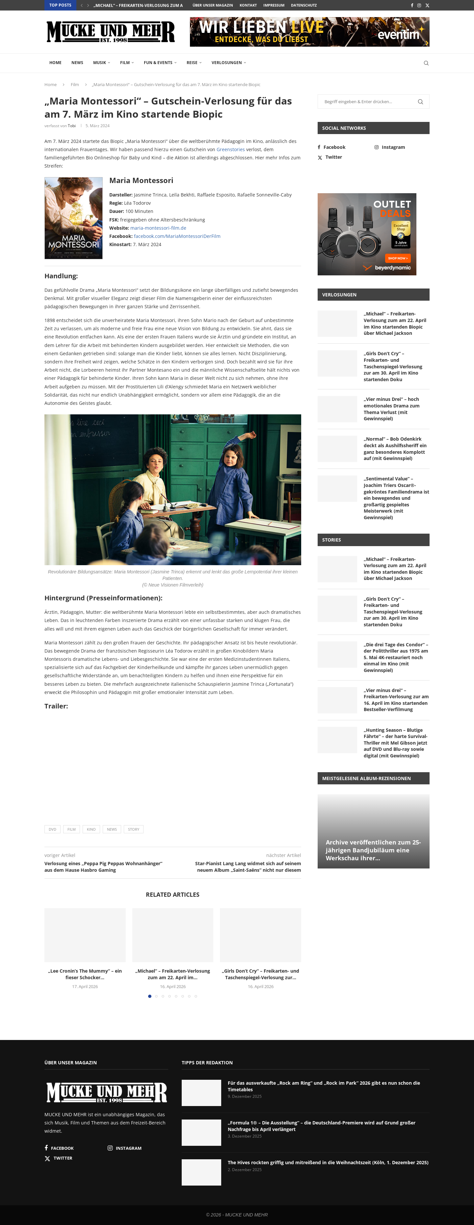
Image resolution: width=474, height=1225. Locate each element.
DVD (52, 829)
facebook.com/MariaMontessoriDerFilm (177, 236)
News (77, 62)
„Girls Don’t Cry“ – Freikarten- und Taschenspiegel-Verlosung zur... (260, 974)
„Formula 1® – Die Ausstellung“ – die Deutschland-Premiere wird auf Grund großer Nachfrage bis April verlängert (321, 1126)
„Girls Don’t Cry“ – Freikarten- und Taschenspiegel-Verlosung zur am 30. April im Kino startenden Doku (393, 366)
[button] (81, 5)
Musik (99, 62)
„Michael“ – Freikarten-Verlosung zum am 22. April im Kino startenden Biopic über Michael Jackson (395, 323)
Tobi (72, 125)
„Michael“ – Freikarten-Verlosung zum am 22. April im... (153, 5)
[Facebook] (412, 5)
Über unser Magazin (213, 5)
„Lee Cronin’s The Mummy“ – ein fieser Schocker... (85, 974)
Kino (91, 829)
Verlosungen (227, 62)
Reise (192, 62)
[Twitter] (427, 5)
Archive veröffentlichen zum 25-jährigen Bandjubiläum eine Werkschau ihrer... (373, 850)
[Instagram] (419, 5)
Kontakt (248, 5)
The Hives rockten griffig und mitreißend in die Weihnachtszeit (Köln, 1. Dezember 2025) (328, 1162)
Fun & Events (158, 62)
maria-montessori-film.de (158, 228)
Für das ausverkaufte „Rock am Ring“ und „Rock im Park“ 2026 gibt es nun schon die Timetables (324, 1086)
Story (133, 829)
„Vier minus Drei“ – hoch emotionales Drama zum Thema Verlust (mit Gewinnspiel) (392, 409)
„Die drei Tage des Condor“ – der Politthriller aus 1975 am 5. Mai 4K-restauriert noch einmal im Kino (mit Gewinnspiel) (396, 657)
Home (55, 62)
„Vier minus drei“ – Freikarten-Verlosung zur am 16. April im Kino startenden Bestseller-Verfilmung (396, 700)
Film (125, 62)
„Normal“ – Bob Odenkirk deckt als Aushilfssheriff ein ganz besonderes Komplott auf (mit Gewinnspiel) (395, 448)
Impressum (273, 5)
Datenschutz (304, 5)
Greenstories (231, 149)
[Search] (426, 63)
